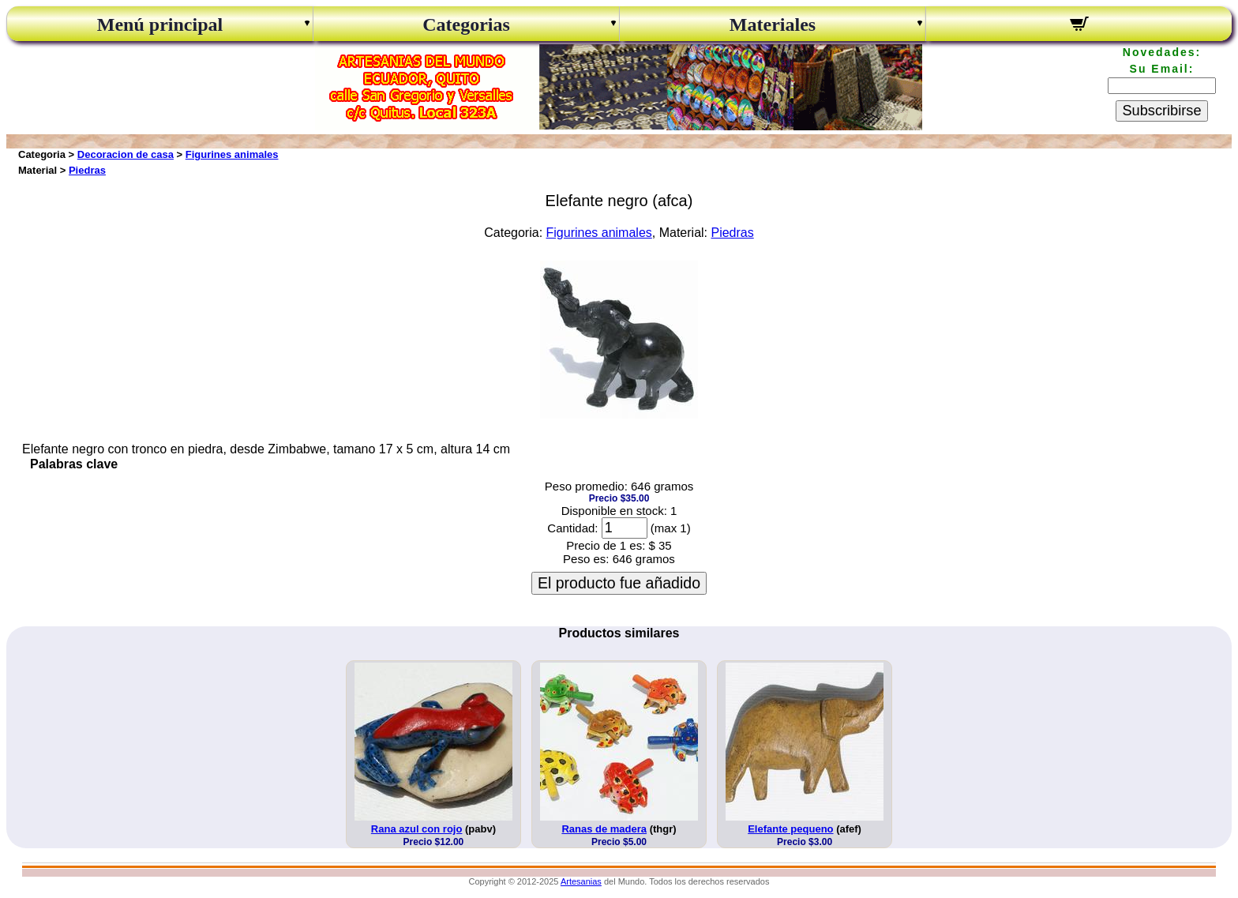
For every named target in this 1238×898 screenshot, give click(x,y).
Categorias (466, 24)
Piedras (87, 170)
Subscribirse (1161, 110)
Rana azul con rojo (417, 829)
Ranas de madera (604, 829)
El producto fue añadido (619, 583)
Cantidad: (572, 528)
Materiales (773, 24)
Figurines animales (232, 154)
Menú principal (160, 24)
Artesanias (581, 881)
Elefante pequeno (790, 829)
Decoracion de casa (125, 154)
